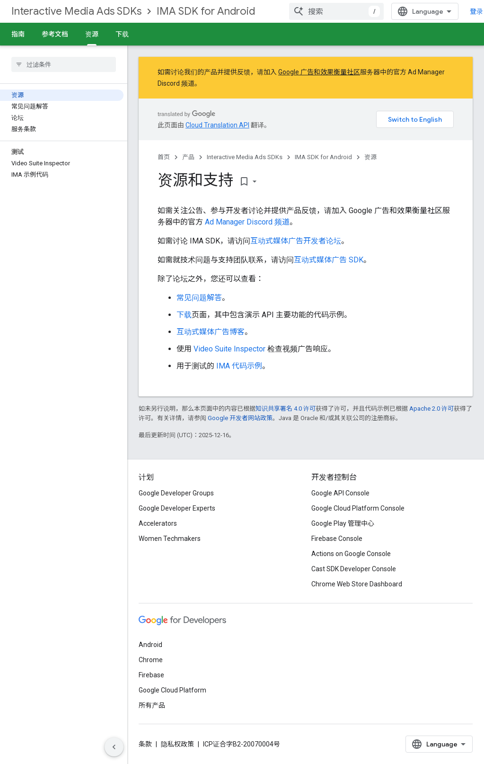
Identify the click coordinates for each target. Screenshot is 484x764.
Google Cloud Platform (172, 690)
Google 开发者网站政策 (240, 418)
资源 (370, 157)
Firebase (151, 675)
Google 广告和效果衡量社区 (319, 72)
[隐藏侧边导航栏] (114, 746)
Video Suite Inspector (229, 348)
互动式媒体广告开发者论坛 (295, 240)
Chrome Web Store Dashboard (356, 584)
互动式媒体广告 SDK (328, 259)
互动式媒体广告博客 (210, 331)
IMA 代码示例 (239, 365)
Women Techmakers (170, 538)
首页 (164, 157)
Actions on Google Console (351, 553)
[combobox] (336, 11)
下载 (122, 34)
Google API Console (340, 493)
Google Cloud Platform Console (358, 508)
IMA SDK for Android (206, 11)
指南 (18, 34)
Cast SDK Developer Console (353, 569)
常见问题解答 (199, 297)
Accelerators (158, 523)
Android (150, 644)
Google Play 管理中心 (342, 523)
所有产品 (152, 705)
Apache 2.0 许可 (431, 408)
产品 (188, 157)
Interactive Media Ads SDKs (76, 11)
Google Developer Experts (177, 508)
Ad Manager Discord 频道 (247, 221)
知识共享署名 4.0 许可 (285, 408)
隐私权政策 (177, 744)
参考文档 (55, 34)
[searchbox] (63, 64)
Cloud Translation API (217, 125)
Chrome (151, 660)
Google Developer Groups (176, 493)
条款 (145, 744)
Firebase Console (336, 538)
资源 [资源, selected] (91, 34)
